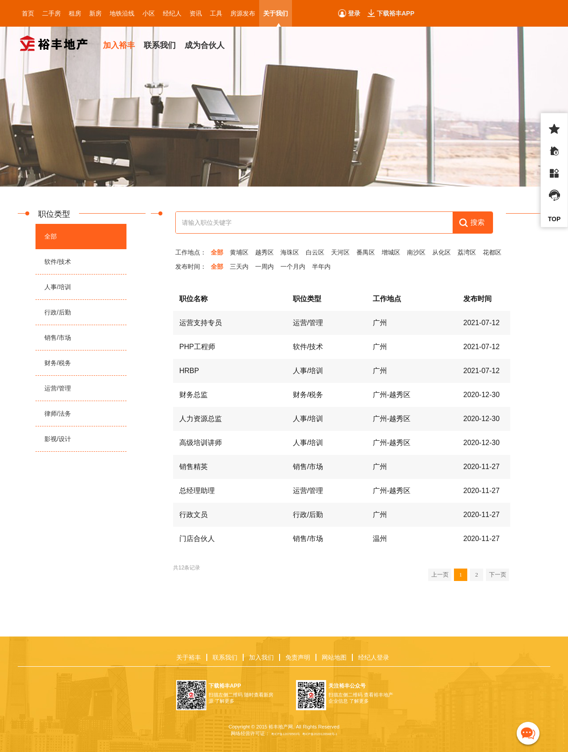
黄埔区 (239, 252)
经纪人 (172, 13)
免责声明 (297, 657)
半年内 (321, 266)
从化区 (441, 252)
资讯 (195, 13)
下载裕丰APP (395, 13)
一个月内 (292, 266)
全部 (217, 252)
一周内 (264, 266)
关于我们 (275, 13)
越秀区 (264, 252)
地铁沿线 (122, 13)
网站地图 (334, 657)
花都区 (492, 252)
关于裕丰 (188, 657)
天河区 (340, 252)
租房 (75, 13)
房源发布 (242, 13)
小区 (148, 13)
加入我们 (261, 657)
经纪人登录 (373, 657)
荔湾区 (467, 252)
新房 (95, 13)
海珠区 (289, 252)
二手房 (51, 13)
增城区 (391, 252)
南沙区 (416, 252)
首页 (28, 13)
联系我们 (225, 657)
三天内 (239, 266)
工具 (216, 13)
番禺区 (365, 252)
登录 (354, 13)
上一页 (439, 574)
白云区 (315, 252)
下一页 (497, 574)
